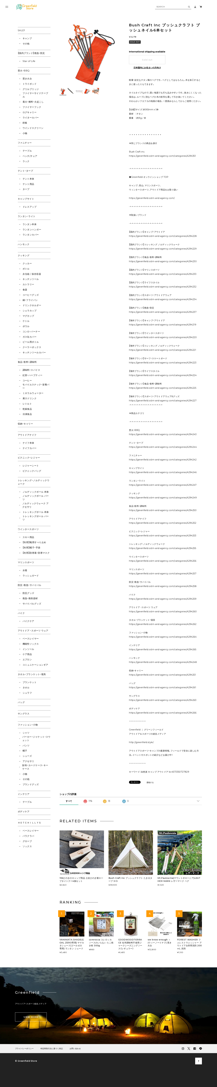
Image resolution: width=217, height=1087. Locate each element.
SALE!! (21, 30)
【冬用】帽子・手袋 (31, 547)
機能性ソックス (31, 643)
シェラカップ (30, 310)
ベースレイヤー (31, 638)
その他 (26, 43)
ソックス (27, 846)
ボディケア (23, 811)
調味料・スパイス (31, 370)
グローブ (27, 841)
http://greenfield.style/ (141, 742)
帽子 (25, 750)
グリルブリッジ (31, 89)
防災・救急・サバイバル (29, 585)
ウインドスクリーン (33, 128)
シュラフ (27, 692)
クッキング (23, 255)
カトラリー (28, 284)
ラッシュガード (31, 575)
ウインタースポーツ (28, 529)
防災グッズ (28, 593)
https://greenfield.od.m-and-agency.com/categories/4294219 (162, 324)
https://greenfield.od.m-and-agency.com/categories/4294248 (163, 662)
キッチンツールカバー (34, 352)
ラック (26, 161)
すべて (69, 801)
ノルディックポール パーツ (35, 497)
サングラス (23, 713)
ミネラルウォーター (33, 393)
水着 (25, 570)
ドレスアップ (30, 206)
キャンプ (27, 38)
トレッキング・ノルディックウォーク (33, 482)
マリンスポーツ (26, 562)
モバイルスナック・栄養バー (35, 386)
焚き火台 (27, 78)
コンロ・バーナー (31, 331)
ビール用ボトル (31, 341)
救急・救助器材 (30, 598)
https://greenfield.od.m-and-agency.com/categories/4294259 (162, 599)
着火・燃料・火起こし (33, 101)
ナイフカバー (30, 448)
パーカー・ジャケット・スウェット (36, 738)
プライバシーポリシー (24, 1048)
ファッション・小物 (28, 724)
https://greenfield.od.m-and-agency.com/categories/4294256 (162, 561)
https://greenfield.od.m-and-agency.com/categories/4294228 (163, 236)
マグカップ (28, 315)
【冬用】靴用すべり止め (34, 542)
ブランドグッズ (31, 784)
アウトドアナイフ (27, 434)
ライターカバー (31, 117)
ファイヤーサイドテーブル (35, 95)
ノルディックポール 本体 (36, 491)
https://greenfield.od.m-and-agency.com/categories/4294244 (163, 447)
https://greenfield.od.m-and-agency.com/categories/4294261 (162, 687)
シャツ (26, 732)
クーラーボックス (32, 347)
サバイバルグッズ (32, 603)
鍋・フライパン (30, 300)
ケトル (26, 321)
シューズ (27, 755)
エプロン (27, 659)
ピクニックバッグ (32, 470)
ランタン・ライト (26, 216)
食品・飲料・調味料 (27, 362)
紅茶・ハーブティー (32, 375)
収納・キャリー (25, 423)
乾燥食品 (27, 409)
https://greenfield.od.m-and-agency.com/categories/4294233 (162, 274)
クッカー (27, 263)
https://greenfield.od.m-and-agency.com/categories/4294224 (163, 375)
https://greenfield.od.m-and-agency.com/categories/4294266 (162, 712)
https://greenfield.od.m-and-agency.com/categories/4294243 (163, 434)
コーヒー (27, 380)
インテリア (23, 794)
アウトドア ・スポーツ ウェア (33, 630)
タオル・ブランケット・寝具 (32, 674)
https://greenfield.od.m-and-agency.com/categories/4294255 (162, 548)
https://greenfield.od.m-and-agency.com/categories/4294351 (162, 156)
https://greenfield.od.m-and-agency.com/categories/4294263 (162, 700)
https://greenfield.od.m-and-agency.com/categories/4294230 (163, 261)
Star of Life (29, 61)
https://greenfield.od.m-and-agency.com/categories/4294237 (163, 312)
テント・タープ (25, 170)
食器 (25, 289)
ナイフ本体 (28, 442)
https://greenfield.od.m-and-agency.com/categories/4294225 (162, 388)
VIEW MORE (31, 1017)
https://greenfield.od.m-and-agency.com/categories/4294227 (163, 400)
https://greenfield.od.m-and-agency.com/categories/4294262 (162, 624)
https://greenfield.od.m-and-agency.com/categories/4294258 (163, 586)
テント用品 (28, 184)
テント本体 (28, 178)
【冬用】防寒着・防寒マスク (36, 552)
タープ (26, 189)
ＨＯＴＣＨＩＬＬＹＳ (29, 822)
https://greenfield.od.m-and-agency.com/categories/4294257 (162, 573)
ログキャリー (30, 112)
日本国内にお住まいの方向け (147, 67)
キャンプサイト (26, 198)
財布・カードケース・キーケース (35, 767)
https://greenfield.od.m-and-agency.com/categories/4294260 (163, 611)
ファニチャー (25, 142)
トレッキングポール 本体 (36, 512)
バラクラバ (28, 835)
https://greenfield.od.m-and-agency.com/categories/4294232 (162, 286)
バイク (21, 613)
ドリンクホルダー (32, 305)
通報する (150, 783)
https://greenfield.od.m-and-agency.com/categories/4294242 (163, 459)
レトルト (27, 403)
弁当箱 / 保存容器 (32, 274)
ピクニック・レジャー (29, 457)
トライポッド (30, 83)
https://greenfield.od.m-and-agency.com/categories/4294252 (162, 523)
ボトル (26, 268)
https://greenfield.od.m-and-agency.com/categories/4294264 (163, 636)
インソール (28, 649)
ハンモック (23, 244)
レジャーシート (31, 465)
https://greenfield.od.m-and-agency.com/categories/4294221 (162, 350)
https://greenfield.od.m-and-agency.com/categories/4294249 (163, 497)
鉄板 (25, 122)
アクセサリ (28, 761)
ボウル (26, 326)
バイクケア (28, 621)
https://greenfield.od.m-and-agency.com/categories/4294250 (163, 510)
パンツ (26, 745)
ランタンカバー (31, 234)
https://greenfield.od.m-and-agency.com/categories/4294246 (163, 472)
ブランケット (30, 682)
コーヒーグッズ (31, 294)
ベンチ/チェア (30, 156)
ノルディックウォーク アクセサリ (35, 505)
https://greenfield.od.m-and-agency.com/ (152, 198)
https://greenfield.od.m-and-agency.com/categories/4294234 (163, 299)
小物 (25, 133)
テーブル (27, 150)
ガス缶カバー (30, 336)
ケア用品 (27, 654)
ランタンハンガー (32, 229)
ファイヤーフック (32, 107)
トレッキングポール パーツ (35, 518)
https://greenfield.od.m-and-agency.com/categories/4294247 (163, 485)
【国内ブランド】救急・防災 (31, 53)
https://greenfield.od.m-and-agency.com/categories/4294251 (162, 674)
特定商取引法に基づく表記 (52, 1048)
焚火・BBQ (24, 70)
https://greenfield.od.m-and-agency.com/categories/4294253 (162, 535)
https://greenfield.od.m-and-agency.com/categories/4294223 (162, 362)
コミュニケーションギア (35, 664)
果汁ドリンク (30, 398)
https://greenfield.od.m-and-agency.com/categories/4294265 (162, 649)
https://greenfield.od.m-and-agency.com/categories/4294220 (163, 337)
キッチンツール (31, 279)
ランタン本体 (30, 224)
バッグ (21, 702)
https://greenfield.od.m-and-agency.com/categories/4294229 (163, 248)
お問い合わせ (75, 1048)
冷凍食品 (27, 414)
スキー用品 (28, 537)
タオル (26, 687)
